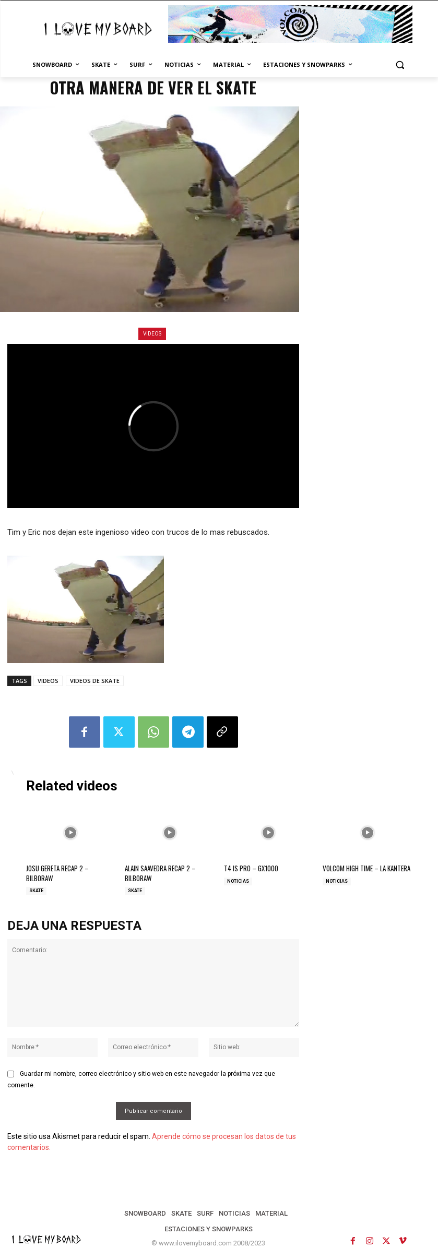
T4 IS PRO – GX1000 (251, 868)
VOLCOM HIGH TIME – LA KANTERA (366, 868)
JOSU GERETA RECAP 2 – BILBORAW (57, 873)
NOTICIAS (238, 880)
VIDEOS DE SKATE (95, 681)
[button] (400, 65)
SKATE (36, 890)
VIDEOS (152, 334)
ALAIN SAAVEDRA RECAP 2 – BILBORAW (160, 873)
